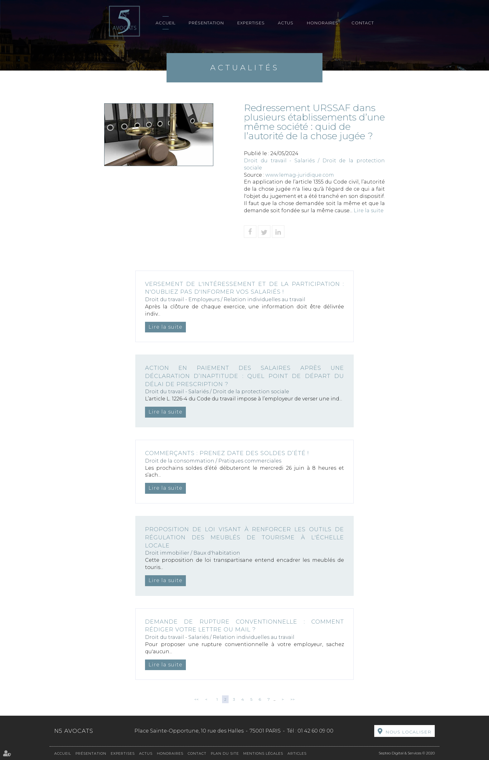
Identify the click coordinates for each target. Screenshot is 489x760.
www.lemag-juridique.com (299, 175)
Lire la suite (369, 210)
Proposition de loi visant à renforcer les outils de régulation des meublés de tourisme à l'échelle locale (244, 537)
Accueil (166, 22)
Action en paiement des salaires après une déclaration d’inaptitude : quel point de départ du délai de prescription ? (244, 376)
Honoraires (322, 22)
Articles (297, 753)
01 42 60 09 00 (315, 731)
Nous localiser (408, 732)
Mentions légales (263, 753)
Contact (362, 22)
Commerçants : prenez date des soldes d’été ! (227, 453)
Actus (285, 22)
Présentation (206, 22)
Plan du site (225, 753)
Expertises (251, 22)
